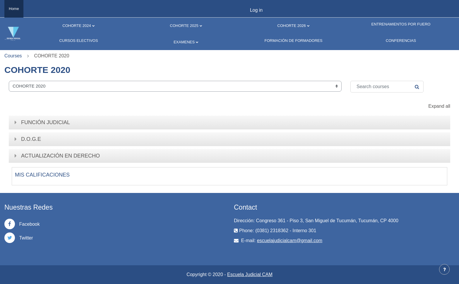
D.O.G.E (31, 139)
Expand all (439, 106)
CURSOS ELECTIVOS (78, 40)
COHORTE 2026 (291, 25)
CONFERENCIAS (401, 40)
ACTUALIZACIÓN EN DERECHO (60, 156)
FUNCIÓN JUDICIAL (45, 122)
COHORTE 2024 (76, 25)
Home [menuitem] (14, 8)
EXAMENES (184, 42)
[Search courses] (387, 87)
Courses (13, 55)
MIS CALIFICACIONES (42, 175)
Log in (256, 10)
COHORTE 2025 (184, 25)
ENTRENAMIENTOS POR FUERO (400, 24)
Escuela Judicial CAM (250, 274)
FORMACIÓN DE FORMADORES (294, 40)
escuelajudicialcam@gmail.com (289, 240)
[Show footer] (444, 269)
